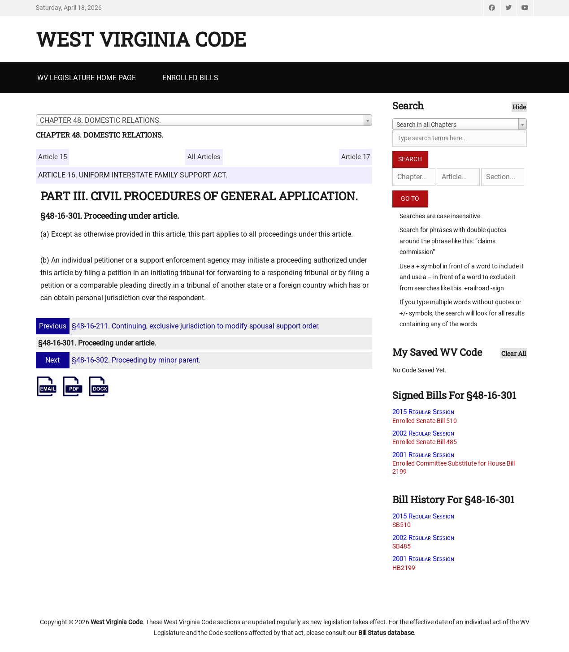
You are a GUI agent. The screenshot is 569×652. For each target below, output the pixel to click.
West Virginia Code (141, 39)
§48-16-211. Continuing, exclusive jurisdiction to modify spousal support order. (179, 326)
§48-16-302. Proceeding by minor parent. (119, 360)
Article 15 (52, 157)
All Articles (204, 157)
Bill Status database (386, 632)
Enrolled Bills (190, 77)
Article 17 (355, 157)
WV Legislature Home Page (86, 77)
